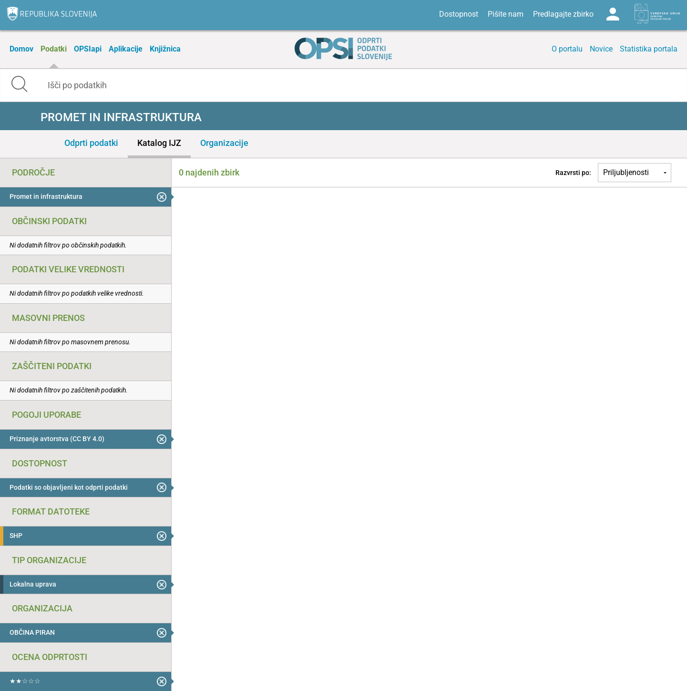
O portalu (567, 48)
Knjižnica (165, 48)
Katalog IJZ (159, 143)
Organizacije (224, 143)
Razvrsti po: (573, 172)
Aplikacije (126, 48)
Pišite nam (505, 14)
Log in (612, 14)
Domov (21, 48)
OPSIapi (88, 48)
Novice (601, 48)
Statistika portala (648, 48)
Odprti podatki (91, 143)
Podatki (54, 48)
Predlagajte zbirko (563, 14)
